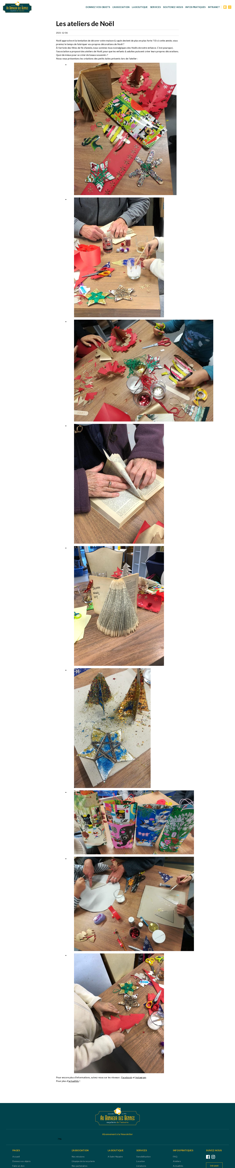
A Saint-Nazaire (115, 1156)
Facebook (126, 1077)
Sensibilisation (143, 1156)
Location (140, 1161)
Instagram (140, 1077)
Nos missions (78, 1156)
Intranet (214, 7)
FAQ (175, 1156)
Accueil (16, 1156)
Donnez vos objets (98, 7)
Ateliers (177, 1161)
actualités (73, 1081)
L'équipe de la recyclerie (83, 1161)
